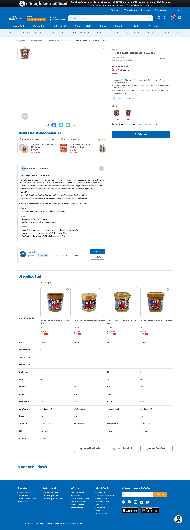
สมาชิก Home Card (50, 492)
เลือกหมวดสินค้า (18, 26)
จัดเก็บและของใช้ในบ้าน (48, 33)
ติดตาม (160, 494)
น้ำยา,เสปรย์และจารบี (55, 41)
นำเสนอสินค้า (100, 508)
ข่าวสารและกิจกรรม (102, 502)
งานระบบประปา (126, 33)
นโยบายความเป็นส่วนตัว (80, 498)
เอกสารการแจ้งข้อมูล (79, 502)
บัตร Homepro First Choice (54, 498)
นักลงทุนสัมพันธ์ (101, 498)
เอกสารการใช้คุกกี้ (77, 505)
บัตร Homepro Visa (50, 495)
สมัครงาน (99, 505)
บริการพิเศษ (153, 26)
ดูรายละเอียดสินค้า (90, 448)
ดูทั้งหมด (102, 139)
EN (181, 10)
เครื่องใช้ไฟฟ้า (13, 33)
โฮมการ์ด (115, 10)
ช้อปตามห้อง (38, 26)
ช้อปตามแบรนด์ (59, 26)
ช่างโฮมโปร (119, 26)
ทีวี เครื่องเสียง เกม (87, 33)
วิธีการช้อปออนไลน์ (24, 492)
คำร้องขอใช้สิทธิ (77, 508)
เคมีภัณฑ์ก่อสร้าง (37, 41)
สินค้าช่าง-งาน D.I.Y (83, 26)
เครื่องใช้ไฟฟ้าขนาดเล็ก (29, 33)
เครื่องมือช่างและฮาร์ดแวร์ (173, 33)
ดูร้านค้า (97, 251)
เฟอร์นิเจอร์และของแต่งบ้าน (68, 33)
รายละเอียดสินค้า (27, 168)
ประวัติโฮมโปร (100, 492)
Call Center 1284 (102, 514)
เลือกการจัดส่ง (36, 19)
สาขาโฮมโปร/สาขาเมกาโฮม (105, 495)
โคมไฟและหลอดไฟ (154, 33)
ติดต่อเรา (98, 511)
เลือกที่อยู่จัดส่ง (58, 20)
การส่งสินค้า (75, 495)
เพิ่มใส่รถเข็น (141, 134)
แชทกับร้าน (97, 257)
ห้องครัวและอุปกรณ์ (111, 33)
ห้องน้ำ (99, 33)
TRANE (114, 50)
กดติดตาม (43, 256)
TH (175, 10)
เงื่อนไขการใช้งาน (77, 492)
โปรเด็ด (136, 26)
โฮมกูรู (103, 26)
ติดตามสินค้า (22, 502)
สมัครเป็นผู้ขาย (130, 10)
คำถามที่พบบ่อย (23, 495)
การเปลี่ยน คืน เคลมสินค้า (26, 498)
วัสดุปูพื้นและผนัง (139, 33)
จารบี (69, 41)
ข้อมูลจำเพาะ (43, 168)
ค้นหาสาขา (146, 10)
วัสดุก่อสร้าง (22, 41)
